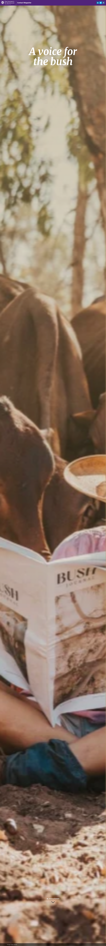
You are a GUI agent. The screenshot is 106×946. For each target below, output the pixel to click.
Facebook (103, 3)
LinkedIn (98, 3)
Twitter (100, 3)
